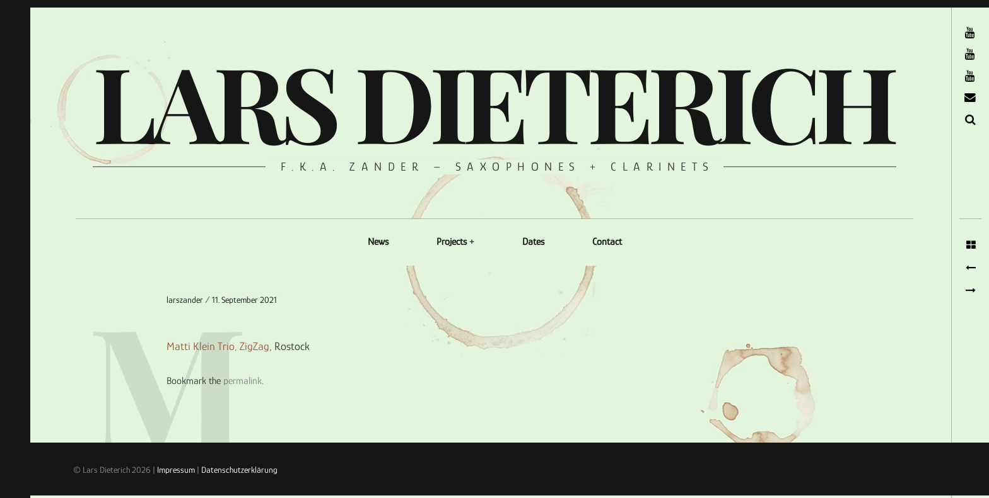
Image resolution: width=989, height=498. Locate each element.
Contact (607, 241)
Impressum (176, 470)
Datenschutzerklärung (239, 470)
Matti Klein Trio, (202, 347)
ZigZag (254, 347)
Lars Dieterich (493, 101)
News (378, 241)
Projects (451, 241)
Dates (533, 241)
